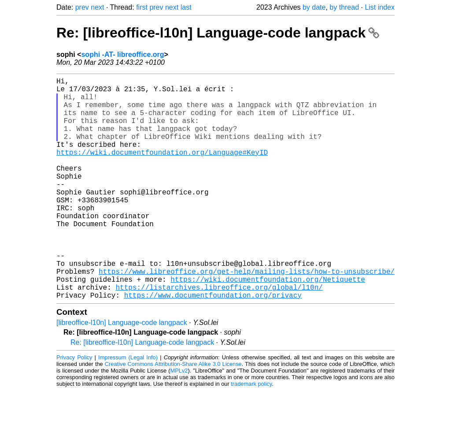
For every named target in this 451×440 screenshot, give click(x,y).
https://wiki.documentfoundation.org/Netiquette (267, 325)
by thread (344, 7)
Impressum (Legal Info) (128, 406)
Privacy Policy (74, 406)
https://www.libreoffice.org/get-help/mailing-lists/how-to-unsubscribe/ (247, 315)
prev (82, 7)
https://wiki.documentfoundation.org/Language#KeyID (162, 170)
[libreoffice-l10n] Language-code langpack (121, 372)
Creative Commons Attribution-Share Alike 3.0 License (173, 413)
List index (380, 7)
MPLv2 (179, 420)
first (142, 7)
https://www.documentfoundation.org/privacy (213, 344)
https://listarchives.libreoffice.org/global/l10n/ (218, 334)
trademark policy (251, 433)
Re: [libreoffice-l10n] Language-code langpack (217, 33)
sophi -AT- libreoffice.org (122, 54)
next (97, 7)
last (186, 7)
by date (314, 7)
